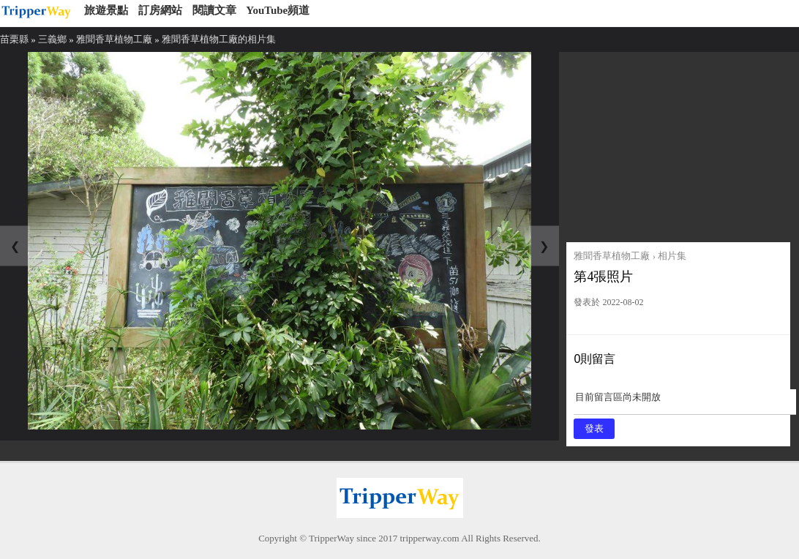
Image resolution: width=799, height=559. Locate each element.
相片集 (672, 255)
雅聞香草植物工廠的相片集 (219, 39)
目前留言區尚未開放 (685, 402)
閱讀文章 (214, 10)
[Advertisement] (678, 143)
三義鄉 (52, 39)
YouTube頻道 (278, 10)
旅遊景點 (106, 10)
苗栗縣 (14, 39)
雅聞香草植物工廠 (114, 39)
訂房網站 (160, 10)
